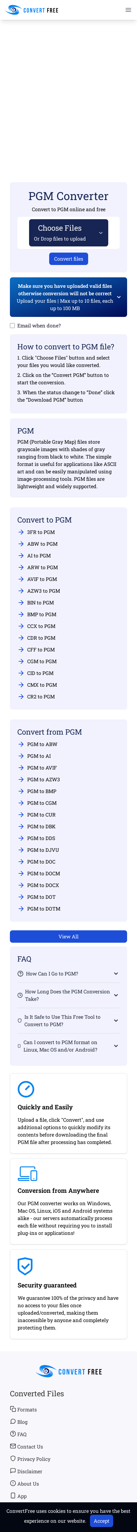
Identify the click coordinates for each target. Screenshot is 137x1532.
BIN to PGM (35, 602)
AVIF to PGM (37, 579)
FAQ (18, 1434)
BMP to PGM (36, 614)
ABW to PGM (37, 544)
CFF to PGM (36, 649)
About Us (24, 1483)
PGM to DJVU (38, 850)
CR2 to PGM (36, 696)
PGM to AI (34, 756)
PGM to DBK (36, 826)
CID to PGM (35, 673)
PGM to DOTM (38, 908)
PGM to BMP (36, 791)
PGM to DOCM (38, 873)
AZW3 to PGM (38, 591)
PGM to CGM (37, 803)
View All (68, 936)
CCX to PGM (36, 626)
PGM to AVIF (37, 767)
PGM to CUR (36, 814)
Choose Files (60, 232)
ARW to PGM (37, 567)
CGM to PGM (37, 661)
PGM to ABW (37, 744)
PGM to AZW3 (38, 779)
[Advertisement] (68, 91)
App (18, 1495)
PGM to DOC (36, 861)
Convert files (68, 258)
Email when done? (39, 325)
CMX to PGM (37, 685)
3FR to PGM (36, 532)
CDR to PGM (36, 638)
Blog (19, 1421)
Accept (101, 1520)
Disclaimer (26, 1471)
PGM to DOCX (38, 885)
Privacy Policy (30, 1458)
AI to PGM (34, 555)
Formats (23, 1409)
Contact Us (26, 1446)
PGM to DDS (36, 838)
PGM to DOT (36, 897)
